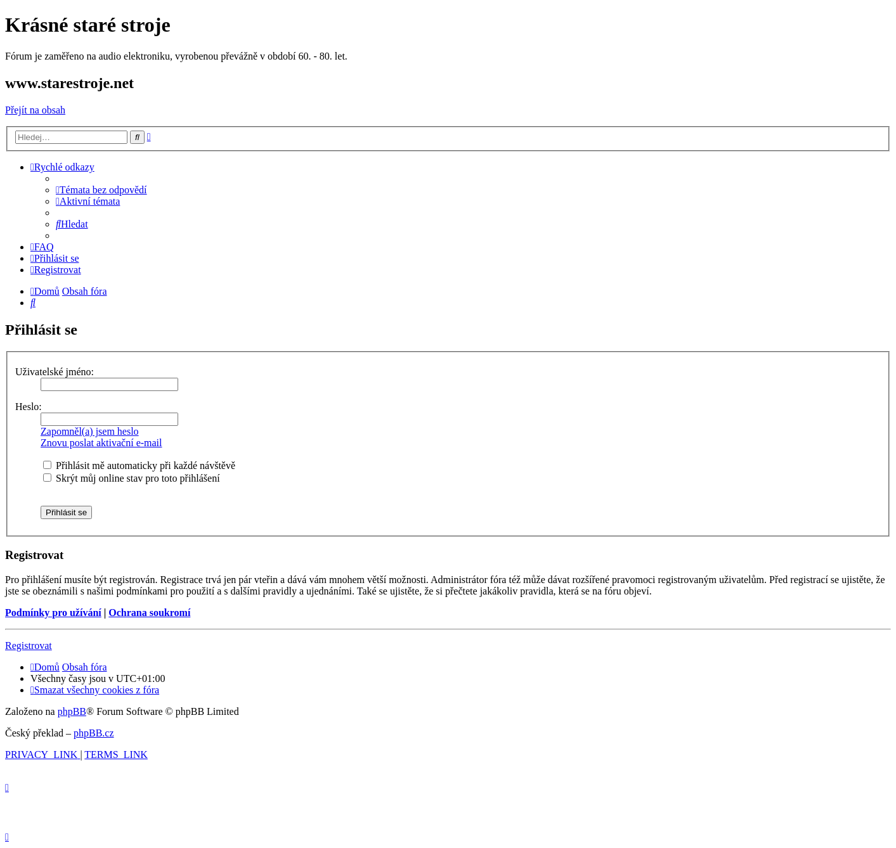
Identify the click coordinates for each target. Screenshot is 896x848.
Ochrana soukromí (149, 612)
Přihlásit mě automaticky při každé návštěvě (139, 465)
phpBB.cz (94, 733)
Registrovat (28, 645)
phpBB (72, 711)
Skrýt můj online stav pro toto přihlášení (131, 478)
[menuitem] (101, 189)
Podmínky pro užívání (53, 612)
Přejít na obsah (35, 110)
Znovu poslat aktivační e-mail (101, 442)
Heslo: (28, 406)
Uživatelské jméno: (54, 371)
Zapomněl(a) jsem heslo (90, 431)
